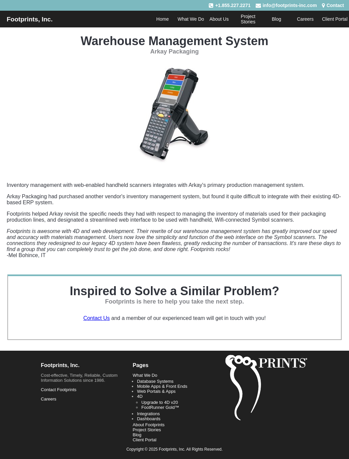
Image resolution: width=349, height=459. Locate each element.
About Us (219, 19)
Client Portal (334, 19)
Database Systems (155, 381)
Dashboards (148, 418)
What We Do (191, 19)
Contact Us (96, 318)
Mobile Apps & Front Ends (162, 386)
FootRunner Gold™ (160, 407)
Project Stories (248, 19)
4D (140, 396)
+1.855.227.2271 (233, 5)
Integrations (148, 413)
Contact (335, 5)
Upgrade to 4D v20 (159, 402)
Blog (276, 19)
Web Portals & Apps (156, 391)
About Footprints (148, 424)
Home (162, 19)
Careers (305, 19)
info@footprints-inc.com (290, 5)
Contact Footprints (58, 389)
